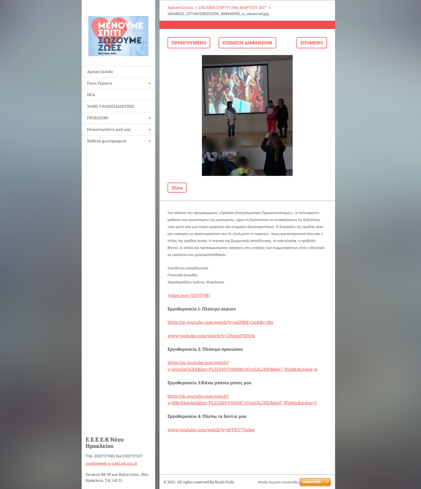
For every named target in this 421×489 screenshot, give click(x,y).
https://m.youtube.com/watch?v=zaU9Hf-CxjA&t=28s (220, 322)
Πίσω (177, 187)
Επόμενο (311, 42)
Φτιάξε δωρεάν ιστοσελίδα (278, 482)
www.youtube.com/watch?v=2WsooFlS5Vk (211, 335)
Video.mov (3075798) (189, 295)
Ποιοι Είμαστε (99, 83)
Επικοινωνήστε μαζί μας (109, 129)
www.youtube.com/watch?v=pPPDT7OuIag (211, 429)
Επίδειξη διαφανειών (247, 42)
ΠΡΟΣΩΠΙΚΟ (97, 117)
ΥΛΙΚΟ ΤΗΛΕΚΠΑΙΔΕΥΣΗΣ (110, 106)
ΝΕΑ (91, 94)
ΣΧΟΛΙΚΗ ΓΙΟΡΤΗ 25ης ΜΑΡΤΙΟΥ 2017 (232, 7)
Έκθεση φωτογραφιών (107, 140)
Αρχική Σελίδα (100, 71)
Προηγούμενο (189, 42)
